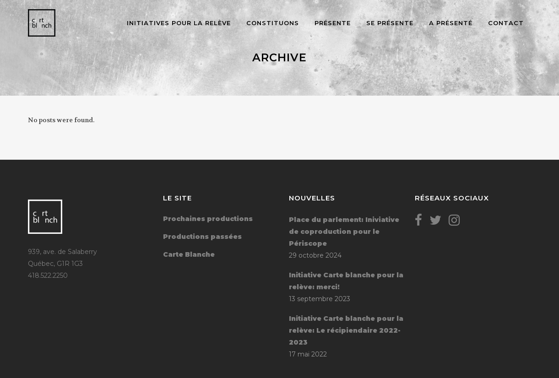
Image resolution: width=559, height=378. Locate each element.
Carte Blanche (189, 254)
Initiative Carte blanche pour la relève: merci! (346, 281)
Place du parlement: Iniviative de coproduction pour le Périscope (344, 232)
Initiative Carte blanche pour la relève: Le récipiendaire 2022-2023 (346, 330)
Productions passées (202, 236)
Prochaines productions (208, 219)
